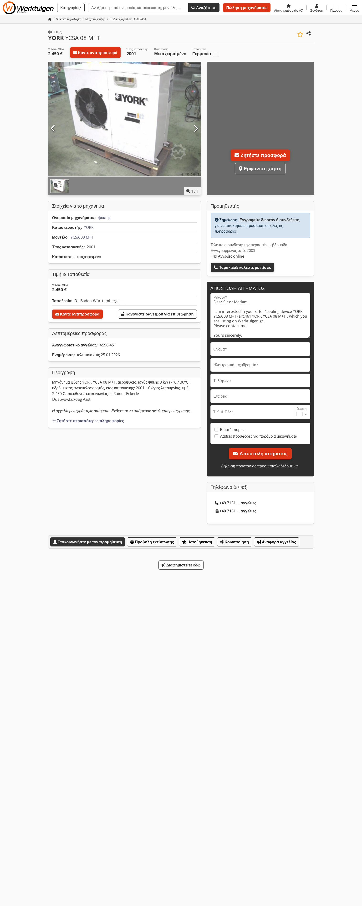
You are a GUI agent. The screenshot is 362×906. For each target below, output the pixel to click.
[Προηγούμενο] (53, 128)
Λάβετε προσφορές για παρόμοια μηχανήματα (258, 436)
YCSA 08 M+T (82, 237)
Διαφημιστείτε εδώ (181, 565)
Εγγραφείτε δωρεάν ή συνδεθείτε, (270, 219)
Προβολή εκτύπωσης (152, 542)
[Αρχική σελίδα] (49, 19)
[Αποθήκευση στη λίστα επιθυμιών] (300, 34)
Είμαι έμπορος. (232, 429)
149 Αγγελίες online (228, 256)
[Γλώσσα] (336, 7)
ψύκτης (104, 217)
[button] (354, 7)
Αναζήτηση (204, 7)
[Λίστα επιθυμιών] (288, 7)
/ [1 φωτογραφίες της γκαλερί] (192, 191)
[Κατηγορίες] (71, 7)
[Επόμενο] (195, 128)
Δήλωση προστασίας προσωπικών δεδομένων (260, 466)
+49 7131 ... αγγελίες (235, 503)
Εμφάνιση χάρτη (260, 168)
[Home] (68, 19)
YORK (89, 227)
